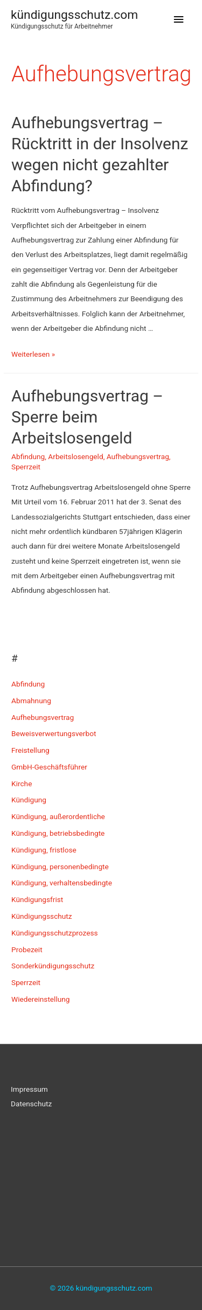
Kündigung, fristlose (43, 849)
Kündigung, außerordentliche (58, 816)
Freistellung (30, 750)
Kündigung (28, 799)
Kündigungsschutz (41, 916)
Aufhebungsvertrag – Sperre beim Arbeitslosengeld (87, 416)
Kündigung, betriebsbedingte (58, 833)
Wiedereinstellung (40, 999)
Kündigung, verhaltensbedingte (61, 882)
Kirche (21, 783)
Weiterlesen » (33, 354)
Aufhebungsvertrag (138, 456)
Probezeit (27, 949)
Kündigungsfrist (37, 899)
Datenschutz (31, 1103)
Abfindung (28, 456)
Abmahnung (31, 700)
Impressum (29, 1089)
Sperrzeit (25, 466)
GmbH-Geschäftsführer (49, 767)
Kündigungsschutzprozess (54, 932)
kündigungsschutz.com (74, 15)
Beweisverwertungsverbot (53, 733)
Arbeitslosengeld (75, 456)
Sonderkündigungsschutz (52, 965)
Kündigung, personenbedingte (60, 866)
